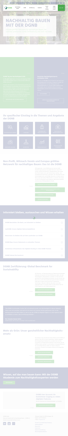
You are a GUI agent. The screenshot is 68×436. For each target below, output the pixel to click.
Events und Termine (46, 8)
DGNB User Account (20, 3)
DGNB (25, 8)
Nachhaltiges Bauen (17, 7)
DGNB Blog (34, 3)
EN (60, 3)
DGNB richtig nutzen (54, 8)
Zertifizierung (31, 8)
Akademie (40, 8)
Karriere (12, 3)
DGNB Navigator (54, 3)
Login (61, 8)
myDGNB (28, 3)
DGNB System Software (44, 3)
